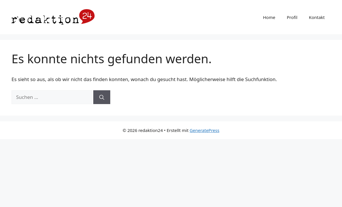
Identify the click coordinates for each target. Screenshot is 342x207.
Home (269, 17)
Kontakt (317, 17)
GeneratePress (204, 130)
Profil (292, 17)
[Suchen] (101, 97)
